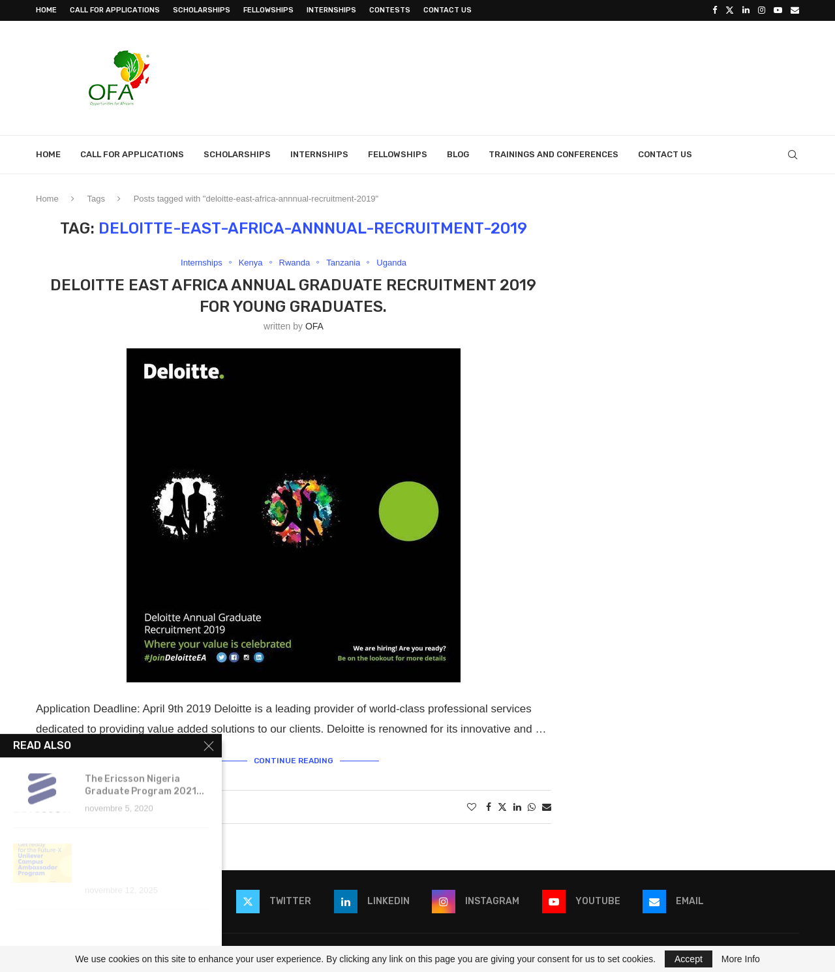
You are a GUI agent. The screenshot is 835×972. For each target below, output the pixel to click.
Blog (458, 154)
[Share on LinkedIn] (517, 807)
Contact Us (447, 10)
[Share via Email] (546, 807)
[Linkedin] (746, 10)
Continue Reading (293, 760)
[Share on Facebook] (488, 807)
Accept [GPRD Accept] (689, 959)
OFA (314, 326)
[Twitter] (729, 10)
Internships (331, 10)
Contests (389, 10)
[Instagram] (761, 10)
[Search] (792, 155)
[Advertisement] (561, 76)
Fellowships (268, 10)
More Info (740, 959)
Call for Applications (115, 10)
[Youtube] (778, 10)
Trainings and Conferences (553, 154)
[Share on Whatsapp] (532, 807)
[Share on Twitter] (502, 806)
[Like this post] (471, 807)
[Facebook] (714, 10)
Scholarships (201, 10)
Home (46, 10)
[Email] (795, 10)
